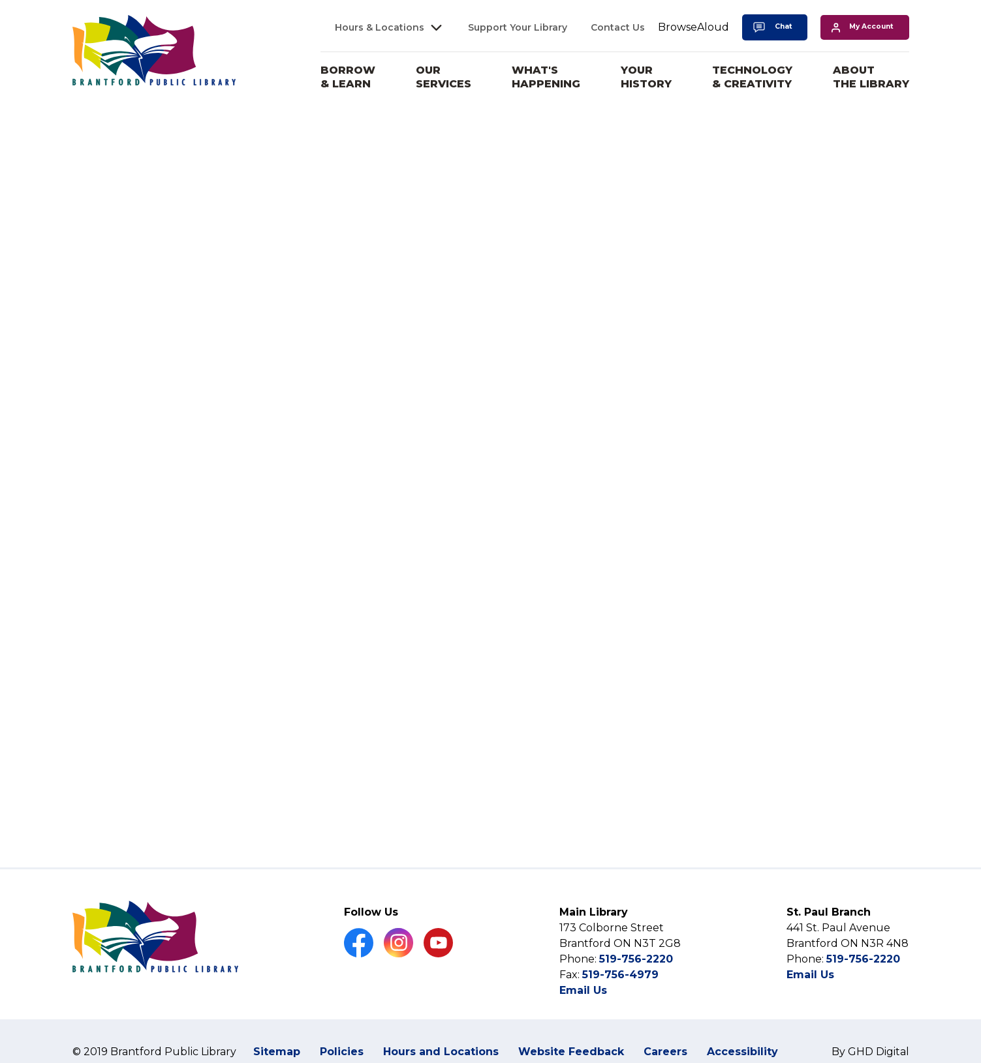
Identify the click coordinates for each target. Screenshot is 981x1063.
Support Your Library (517, 27)
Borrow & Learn (347, 77)
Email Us (583, 990)
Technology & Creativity (752, 77)
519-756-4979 (620, 974)
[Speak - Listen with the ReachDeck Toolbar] (693, 28)
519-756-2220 (636, 959)
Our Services (443, 77)
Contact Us (618, 27)
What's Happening (546, 77)
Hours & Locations (379, 27)
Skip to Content (0, 0)
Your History (646, 77)
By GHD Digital (870, 1051)
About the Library (871, 77)
